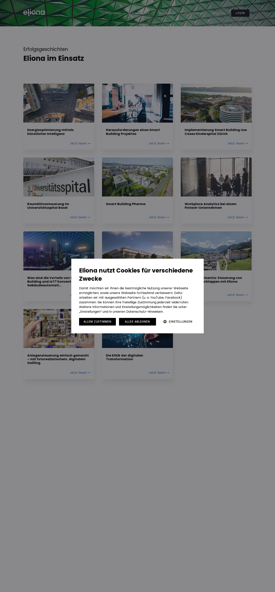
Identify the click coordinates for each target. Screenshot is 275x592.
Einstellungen (180, 321)
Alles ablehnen (137, 321)
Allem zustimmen (97, 321)
